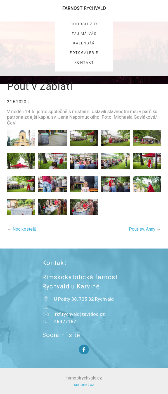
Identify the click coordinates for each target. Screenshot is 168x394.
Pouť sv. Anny (145, 229)
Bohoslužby (84, 24)
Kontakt (84, 63)
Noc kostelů (21, 229)
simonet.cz (84, 384)
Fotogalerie (84, 53)
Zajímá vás (84, 34)
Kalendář (84, 43)
